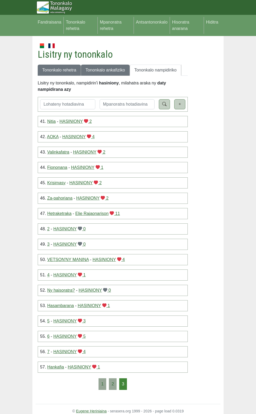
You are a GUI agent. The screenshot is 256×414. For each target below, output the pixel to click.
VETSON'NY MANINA (68, 259)
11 (115, 213)
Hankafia (55, 367)
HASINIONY (71, 121)
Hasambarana (60, 305)
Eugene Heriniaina (91, 411)
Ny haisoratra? (61, 290)
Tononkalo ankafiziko (105, 70)
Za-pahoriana (59, 198)
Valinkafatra (58, 152)
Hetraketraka (59, 213)
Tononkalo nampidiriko (155, 70)
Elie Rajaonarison (92, 213)
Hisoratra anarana (180, 25)
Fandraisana (49, 22)
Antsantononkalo (152, 22)
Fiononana (57, 167)
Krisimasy (56, 183)
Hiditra (212, 22)
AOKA (53, 136)
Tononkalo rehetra (75, 25)
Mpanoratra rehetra (111, 25)
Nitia (51, 121)
